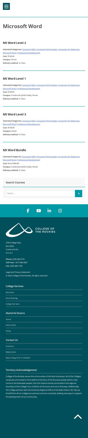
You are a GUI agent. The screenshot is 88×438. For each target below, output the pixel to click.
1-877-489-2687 (20, 262)
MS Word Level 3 (14, 114)
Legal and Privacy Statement (18, 272)
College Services (14, 286)
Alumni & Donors (15, 313)
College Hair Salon (13, 304)
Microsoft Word (9, 53)
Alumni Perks (11, 325)
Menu (6, 6)
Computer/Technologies (46, 49)
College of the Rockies (43, 8)
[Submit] (78, 193)
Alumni (8, 319)
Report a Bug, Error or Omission (18, 358)
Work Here (10, 292)
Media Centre (11, 352)
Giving (8, 331)
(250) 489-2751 (18, 259)
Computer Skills (28, 49)
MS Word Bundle (14, 150)
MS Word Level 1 (14, 78)
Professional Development (28, 53)
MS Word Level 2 (14, 43)
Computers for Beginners (69, 49)
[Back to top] (78, 417)
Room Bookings (12, 298)
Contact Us (12, 340)
